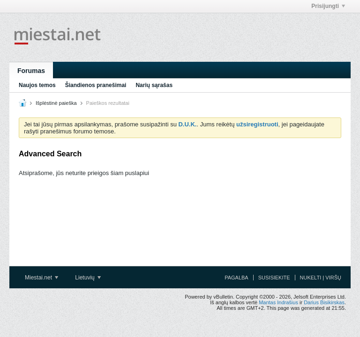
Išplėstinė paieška (56, 103)
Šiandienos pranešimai (96, 85)
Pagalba (236, 277)
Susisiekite (274, 277)
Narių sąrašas (153, 85)
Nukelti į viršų (320, 277)
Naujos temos (37, 85)
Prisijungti (328, 6)
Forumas (31, 70)
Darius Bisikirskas (324, 302)
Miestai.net (41, 277)
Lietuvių (88, 277)
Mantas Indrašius (278, 302)
